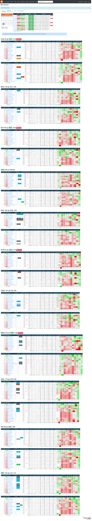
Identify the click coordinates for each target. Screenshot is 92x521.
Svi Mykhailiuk (10, 97)
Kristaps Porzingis (11, 94)
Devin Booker (10, 215)
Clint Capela (10, 114)
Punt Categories (21, 10)
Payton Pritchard (11, 99)
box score (15, 15)
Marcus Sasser (10, 134)
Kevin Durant (10, 214)
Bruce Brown (10, 201)
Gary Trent (10, 199)
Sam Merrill (10, 69)
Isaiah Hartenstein (11, 151)
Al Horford (10, 92)
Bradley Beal (10, 218)
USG (59, 41)
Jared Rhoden (10, 141)
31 (1, 25)
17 (1, 22)
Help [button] (36, 1)
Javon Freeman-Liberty (12, 196)
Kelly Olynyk (10, 193)
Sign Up (85, 1)
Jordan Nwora (10, 200)
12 (5, 20)
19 (5, 22)
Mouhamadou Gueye (11, 204)
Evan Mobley (10, 68)
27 (5, 17)
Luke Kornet (10, 101)
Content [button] (18, 1)
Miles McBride (10, 155)
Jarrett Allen (10, 64)
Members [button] (7, 1)
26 (3, 17)
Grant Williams (10, 44)
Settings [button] (27, 1)
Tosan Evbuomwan (11, 142)
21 (8, 22)
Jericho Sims (10, 162)
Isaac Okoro (10, 74)
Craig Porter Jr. (10, 71)
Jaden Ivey (10, 137)
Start (28, 41)
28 (6, 17)
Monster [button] (11, 1)
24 (1, 23)
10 (1, 20)
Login (89, 1)
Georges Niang (10, 67)
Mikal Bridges (10, 184)
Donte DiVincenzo (11, 150)
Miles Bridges (10, 50)
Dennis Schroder (11, 175)
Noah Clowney (10, 183)
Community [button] (23, 1)
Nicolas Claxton (10, 176)
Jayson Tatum (10, 90)
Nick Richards (10, 47)
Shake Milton (10, 159)
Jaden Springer (10, 100)
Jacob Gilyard (10, 182)
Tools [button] (4, 1)
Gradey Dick (10, 203)
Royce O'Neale (10, 217)
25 (1, 17)
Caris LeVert (10, 72)
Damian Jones (10, 75)
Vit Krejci (9, 113)
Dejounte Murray (11, 111)
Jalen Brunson (10, 152)
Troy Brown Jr (10, 144)
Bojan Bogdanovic (11, 161)
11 (3, 20)
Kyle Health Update (5, 7)
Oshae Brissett (10, 103)
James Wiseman (11, 138)
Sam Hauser (10, 93)
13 (6, 20)
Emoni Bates (10, 79)
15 (10, 20)
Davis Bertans (10, 54)
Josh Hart (9, 154)
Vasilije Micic (10, 58)
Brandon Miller (10, 45)
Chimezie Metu (10, 131)
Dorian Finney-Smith (11, 173)
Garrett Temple (10, 197)
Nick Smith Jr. (10, 51)
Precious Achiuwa (11, 157)
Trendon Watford (11, 180)
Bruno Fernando (10, 117)
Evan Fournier (10, 135)
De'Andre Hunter (11, 109)
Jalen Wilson (10, 177)
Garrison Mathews (11, 116)
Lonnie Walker (10, 186)
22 (10, 22)
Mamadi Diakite (10, 164)
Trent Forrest (10, 120)
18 (3, 22)
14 (8, 20)
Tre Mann (9, 48)
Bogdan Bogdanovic (11, 110)
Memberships (32, 1)
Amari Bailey (10, 57)
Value (6, 41)
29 (8, 17)
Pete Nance (10, 78)
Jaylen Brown (10, 96)
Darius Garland (10, 65)
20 (6, 22)
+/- (61, 41)
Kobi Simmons (10, 194)
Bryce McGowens (11, 55)
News (15, 1)
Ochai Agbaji (10, 192)
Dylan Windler (10, 121)
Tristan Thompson (11, 81)
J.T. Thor (9, 52)
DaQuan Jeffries (11, 158)
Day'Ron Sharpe (10, 179)
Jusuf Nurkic (10, 219)
